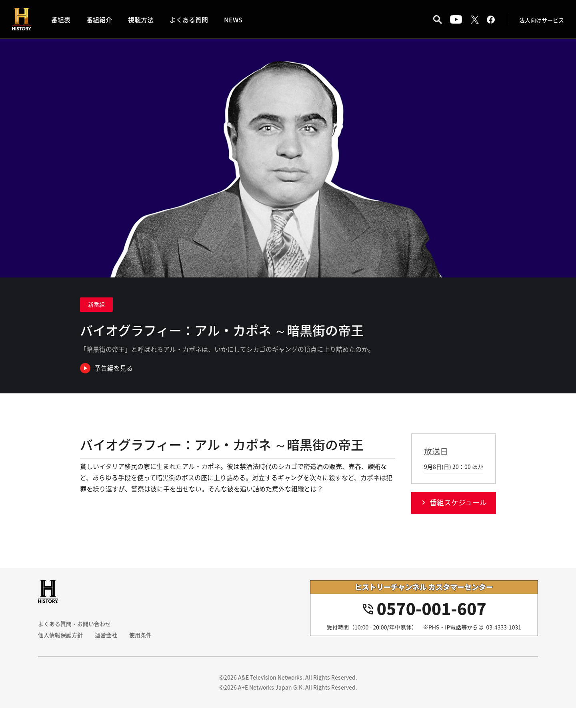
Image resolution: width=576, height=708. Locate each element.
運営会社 (106, 635)
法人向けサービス (541, 20)
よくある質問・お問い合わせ (74, 624)
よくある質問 (189, 19)
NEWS (233, 19)
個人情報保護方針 (60, 635)
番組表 (60, 19)
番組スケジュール (458, 502)
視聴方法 (141, 19)
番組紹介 (99, 19)
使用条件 (140, 635)
